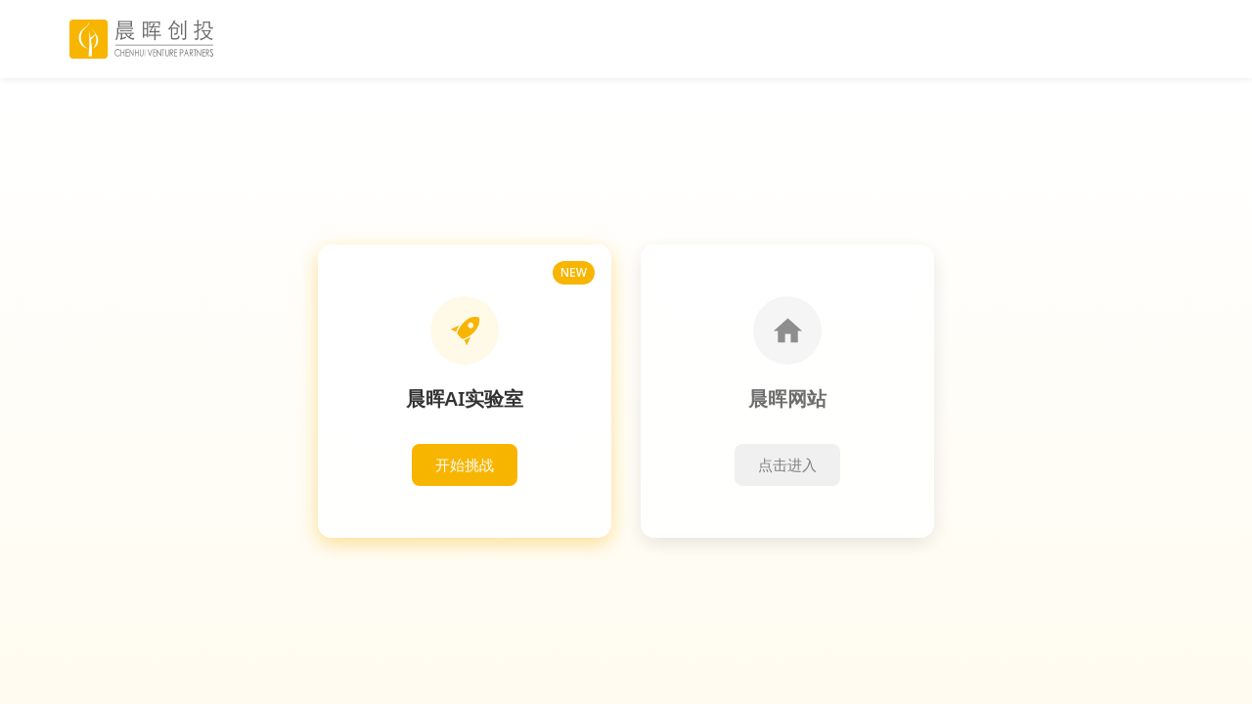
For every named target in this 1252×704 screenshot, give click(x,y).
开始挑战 (464, 464)
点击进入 (787, 464)
